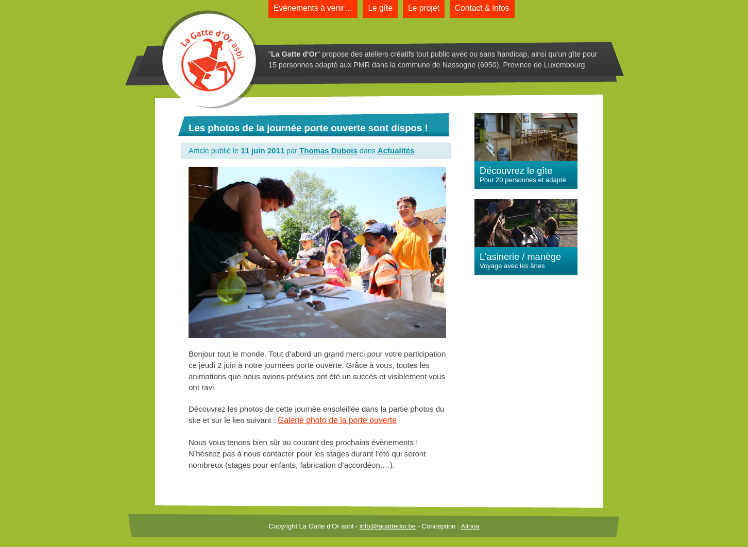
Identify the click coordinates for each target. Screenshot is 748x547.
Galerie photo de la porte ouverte (337, 420)
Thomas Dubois (328, 150)
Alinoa (470, 526)
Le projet (423, 8)
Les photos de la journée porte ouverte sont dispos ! (308, 127)
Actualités (396, 150)
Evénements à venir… (313, 8)
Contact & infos (482, 8)
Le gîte (380, 8)
